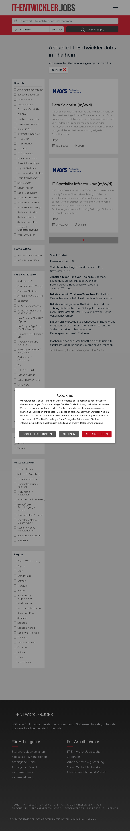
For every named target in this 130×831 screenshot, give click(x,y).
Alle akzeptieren (97, 434)
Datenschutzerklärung (91, 423)
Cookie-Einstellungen (37, 434)
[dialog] (65, 415)
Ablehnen (69, 434)
